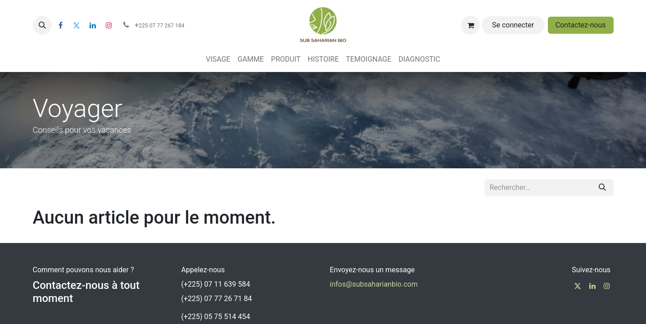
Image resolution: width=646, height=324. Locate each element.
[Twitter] (76, 25)
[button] (42, 25)
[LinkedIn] (93, 25)
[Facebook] (61, 25)
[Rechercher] (602, 187)
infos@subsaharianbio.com (374, 284)
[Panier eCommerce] (470, 25)
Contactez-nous (581, 25)
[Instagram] (109, 25)
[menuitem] (218, 59)
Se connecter (513, 25)
